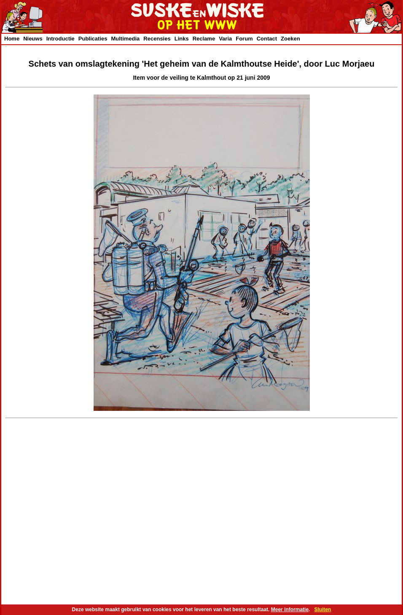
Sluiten (322, 609)
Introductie (60, 38)
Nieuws (33, 38)
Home (11, 38)
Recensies (156, 38)
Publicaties (92, 38)
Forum (244, 38)
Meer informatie (290, 609)
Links (182, 38)
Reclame (204, 38)
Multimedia (125, 38)
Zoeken (290, 38)
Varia (225, 38)
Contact (267, 38)
